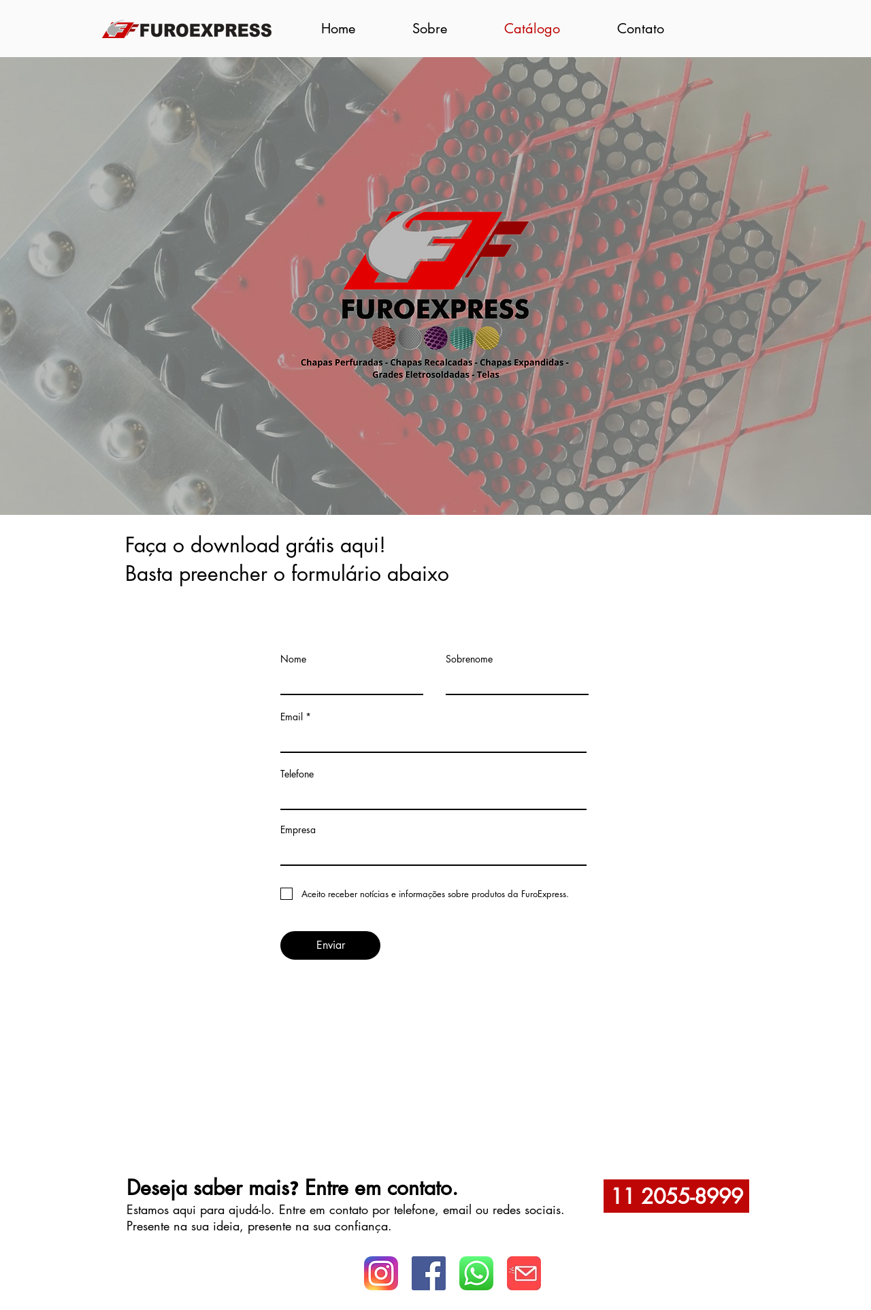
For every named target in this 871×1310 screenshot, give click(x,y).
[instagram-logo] (381, 1273)
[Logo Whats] (524, 1273)
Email (291, 717)
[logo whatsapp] (476, 1273)
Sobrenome (469, 659)
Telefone (297, 774)
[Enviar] (330, 945)
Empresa (298, 830)
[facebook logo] (429, 1273)
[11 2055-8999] (676, 1196)
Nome (293, 659)
